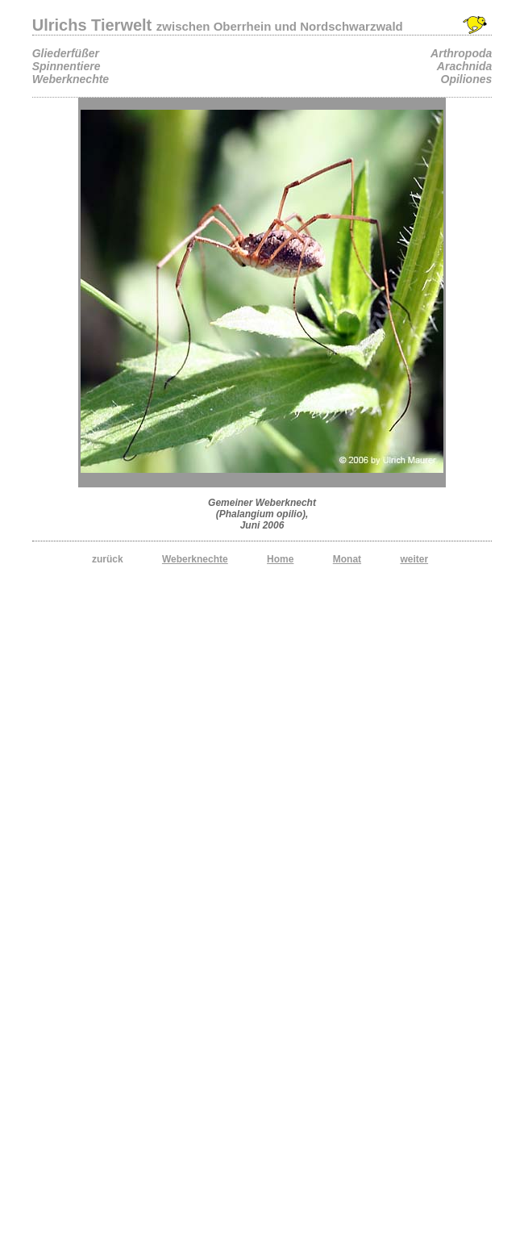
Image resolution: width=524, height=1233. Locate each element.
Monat (347, 559)
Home (280, 559)
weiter (414, 559)
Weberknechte (195, 559)
